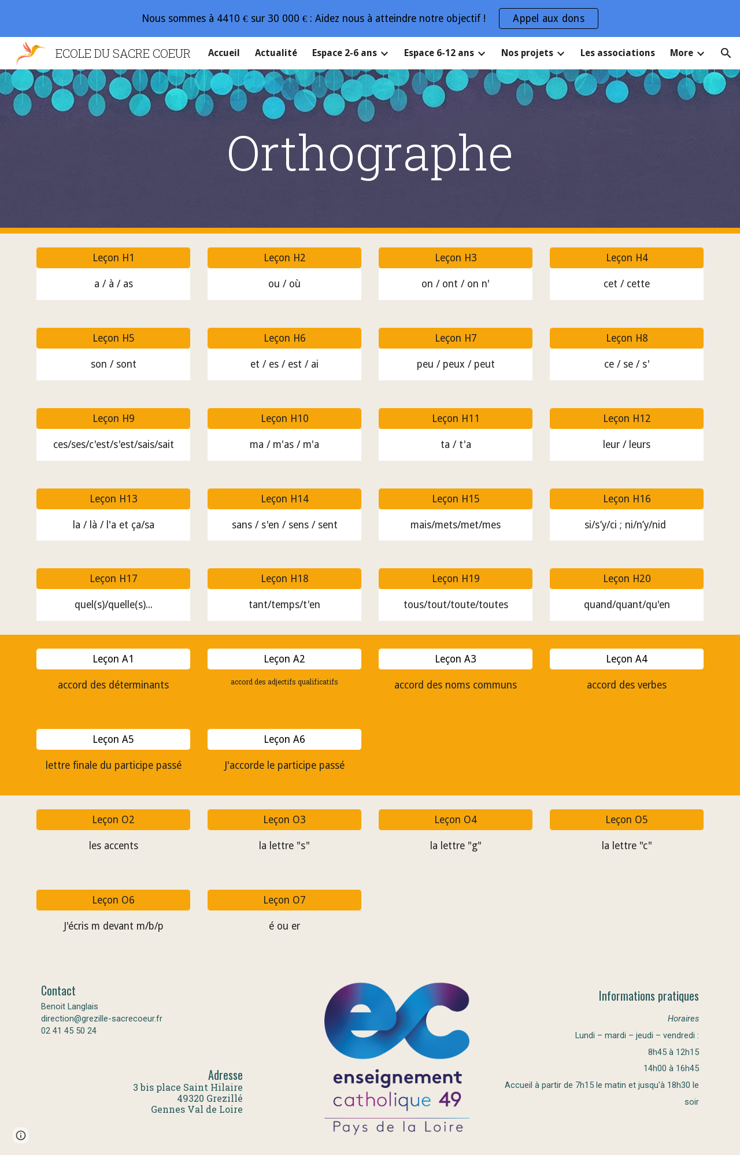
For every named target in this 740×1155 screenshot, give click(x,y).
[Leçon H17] (113, 578)
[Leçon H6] (284, 338)
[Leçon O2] (113, 820)
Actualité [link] (276, 52)
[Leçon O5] (626, 820)
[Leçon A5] (113, 739)
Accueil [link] (224, 52)
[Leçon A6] (284, 739)
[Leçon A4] (626, 659)
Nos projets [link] (527, 52)
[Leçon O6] (113, 899)
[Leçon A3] (455, 659)
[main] (370, 152)
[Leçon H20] (626, 578)
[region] (370, 18)
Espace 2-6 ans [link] (344, 52)
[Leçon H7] (455, 338)
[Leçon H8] (626, 338)
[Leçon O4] (455, 820)
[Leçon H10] (284, 418)
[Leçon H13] (113, 498)
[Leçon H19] (455, 578)
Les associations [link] (617, 52)
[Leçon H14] (284, 498)
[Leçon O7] (284, 899)
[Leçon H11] (455, 418)
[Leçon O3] (284, 820)
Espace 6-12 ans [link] (439, 52)
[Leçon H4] (626, 258)
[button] (726, 53)
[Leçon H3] (455, 258)
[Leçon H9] (113, 418)
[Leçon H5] (113, 338)
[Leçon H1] (113, 258)
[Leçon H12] (626, 418)
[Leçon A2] (284, 659)
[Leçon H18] (284, 578)
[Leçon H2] (284, 258)
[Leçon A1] (113, 659)
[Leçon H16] (626, 498)
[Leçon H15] (455, 498)
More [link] (681, 52)
